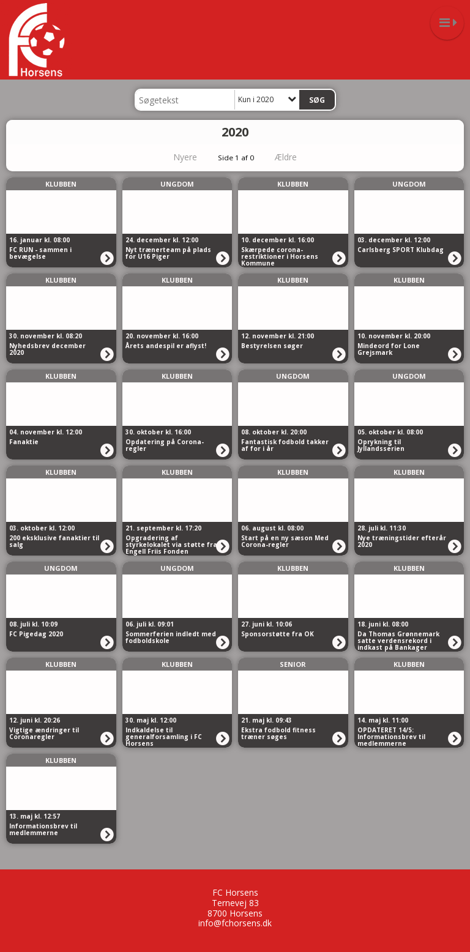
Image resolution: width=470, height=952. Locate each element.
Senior (293, 664)
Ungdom (177, 183)
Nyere (178, 157)
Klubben (60, 183)
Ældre (294, 157)
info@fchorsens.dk (235, 923)
